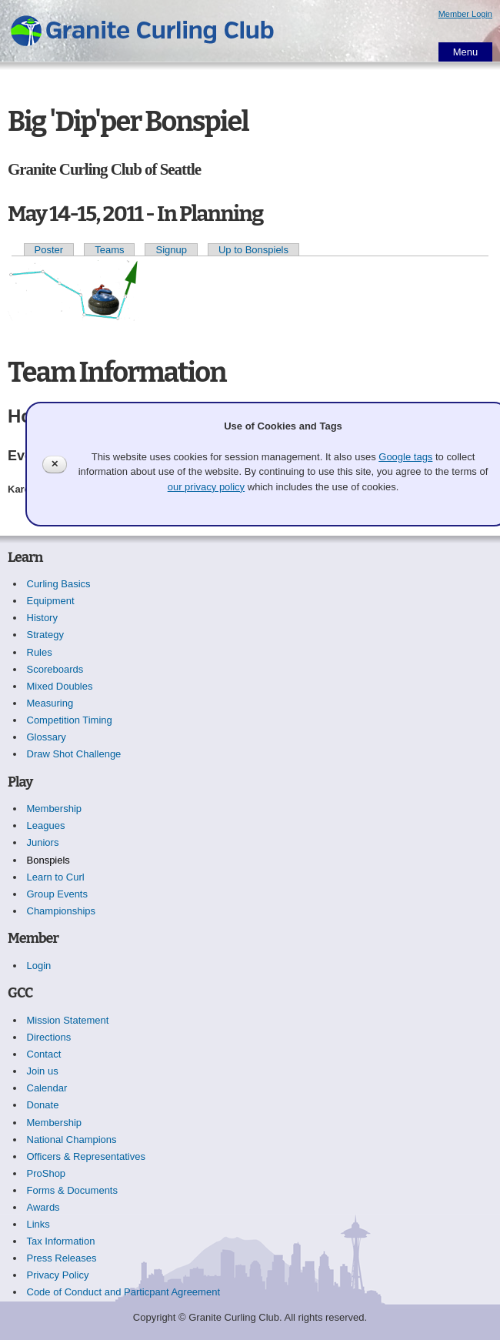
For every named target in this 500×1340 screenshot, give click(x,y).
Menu (465, 52)
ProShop (46, 1173)
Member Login (465, 13)
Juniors (43, 842)
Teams (109, 250)
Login (39, 965)
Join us (42, 1071)
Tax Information (61, 1241)
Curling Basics (59, 584)
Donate (43, 1105)
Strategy (45, 634)
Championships (61, 911)
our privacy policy (206, 487)
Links (38, 1224)
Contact (44, 1054)
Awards (43, 1207)
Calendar (47, 1088)
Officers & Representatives (86, 1156)
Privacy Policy (58, 1275)
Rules (39, 652)
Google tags (405, 457)
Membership (54, 808)
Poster (49, 250)
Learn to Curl (56, 877)
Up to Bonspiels (253, 250)
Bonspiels (48, 860)
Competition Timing (69, 720)
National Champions (72, 1139)
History (42, 617)
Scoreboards (55, 669)
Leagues (46, 825)
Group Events (57, 894)
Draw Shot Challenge (74, 754)
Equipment (51, 601)
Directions (49, 1037)
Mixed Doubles (60, 686)
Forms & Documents (72, 1190)
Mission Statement (68, 1020)
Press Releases (62, 1258)
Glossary (46, 737)
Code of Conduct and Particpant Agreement (124, 1292)
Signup (170, 250)
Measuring (50, 703)
